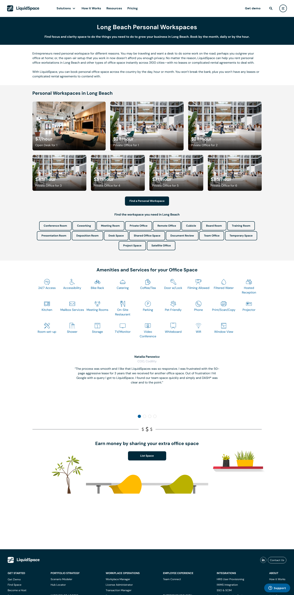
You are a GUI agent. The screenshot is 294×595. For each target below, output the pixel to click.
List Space (147, 456)
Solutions (64, 8)
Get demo (253, 8)
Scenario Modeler (61, 579)
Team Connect (172, 579)
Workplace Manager (118, 579)
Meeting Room (110, 226)
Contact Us (277, 560)
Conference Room (55, 226)
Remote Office (166, 226)
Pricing (132, 8)
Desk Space (116, 235)
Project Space (132, 245)
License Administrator (119, 585)
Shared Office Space (147, 235)
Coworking (84, 226)
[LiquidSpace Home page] (23, 8)
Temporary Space (241, 235)
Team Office (211, 235)
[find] (271, 8)
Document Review (182, 235)
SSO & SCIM (224, 590)
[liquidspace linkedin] (263, 560)
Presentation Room (53, 235)
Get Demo (14, 579)
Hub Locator (58, 585)
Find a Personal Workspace (147, 201)
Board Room (214, 226)
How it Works (91, 8)
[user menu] (283, 8)
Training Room (241, 226)
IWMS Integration (227, 585)
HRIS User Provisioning (230, 579)
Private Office (138, 226)
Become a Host (17, 590)
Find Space (14, 585)
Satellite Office (161, 245)
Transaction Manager (118, 590)
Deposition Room (87, 235)
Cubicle (191, 226)
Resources (114, 8)
